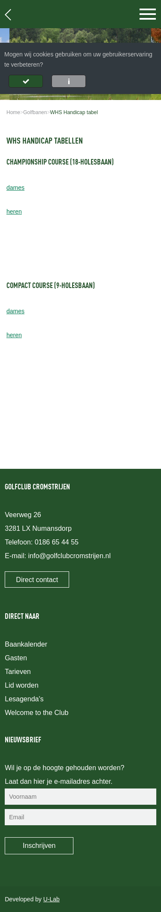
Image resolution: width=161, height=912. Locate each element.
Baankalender (26, 644)
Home (13, 112)
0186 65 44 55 (57, 542)
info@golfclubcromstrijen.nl (69, 555)
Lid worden (21, 685)
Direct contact (37, 579)
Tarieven (17, 671)
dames (15, 187)
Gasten (16, 658)
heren (14, 211)
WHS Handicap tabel (73, 112)
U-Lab (51, 899)
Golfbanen (35, 112)
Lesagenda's (24, 699)
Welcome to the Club (36, 712)
